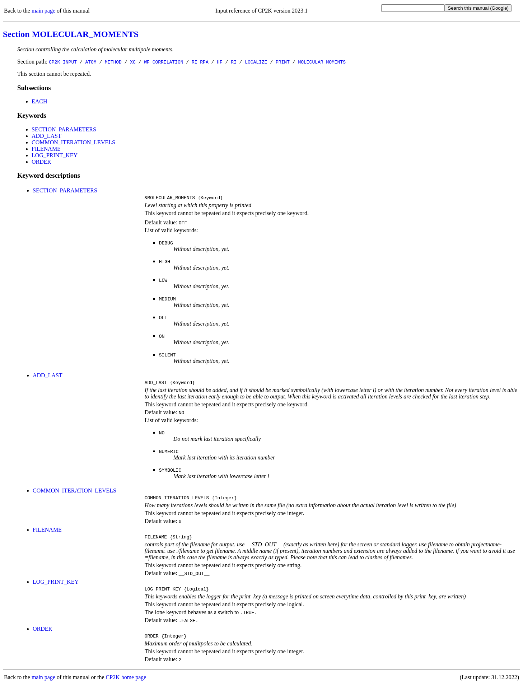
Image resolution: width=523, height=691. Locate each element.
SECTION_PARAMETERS (64, 129)
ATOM (90, 62)
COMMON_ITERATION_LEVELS (73, 142)
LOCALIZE (256, 62)
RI (234, 62)
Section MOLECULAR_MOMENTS (71, 34)
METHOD (113, 62)
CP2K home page (126, 684)
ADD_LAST (46, 136)
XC (133, 62)
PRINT (283, 62)
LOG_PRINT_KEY (55, 155)
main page (43, 11)
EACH (39, 101)
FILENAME (46, 149)
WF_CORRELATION (163, 62)
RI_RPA (200, 62)
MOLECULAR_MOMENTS (322, 62)
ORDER (41, 162)
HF (220, 62)
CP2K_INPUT (63, 62)
